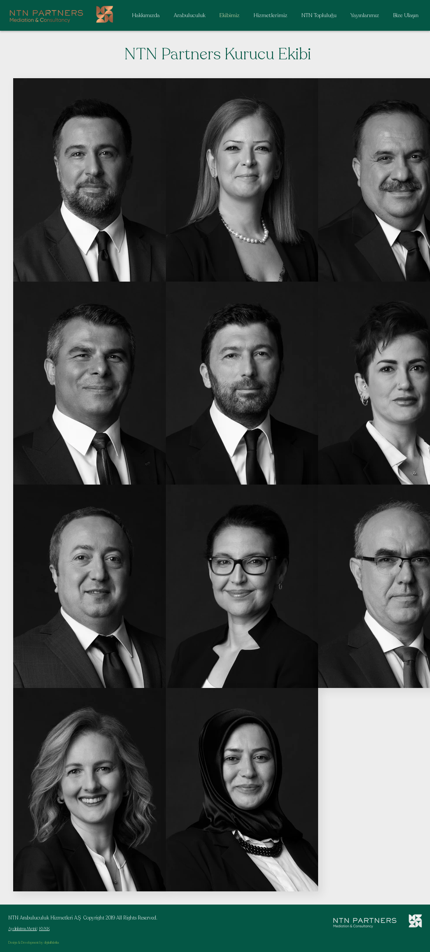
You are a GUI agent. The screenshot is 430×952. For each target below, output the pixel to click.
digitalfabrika (51, 943)
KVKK (44, 928)
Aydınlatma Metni (22, 928)
